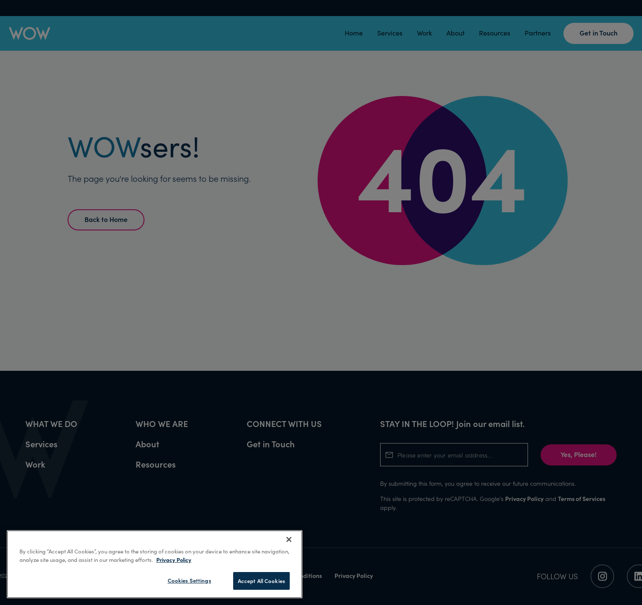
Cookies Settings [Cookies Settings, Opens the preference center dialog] (189, 580)
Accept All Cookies (261, 581)
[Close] (289, 539)
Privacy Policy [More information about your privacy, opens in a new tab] (173, 560)
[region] (154, 564)
